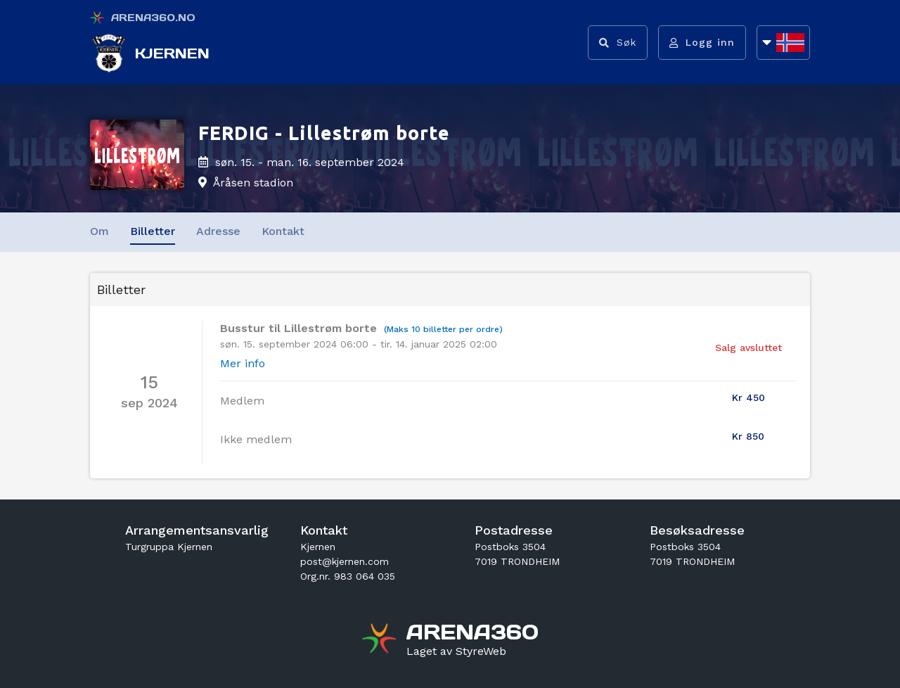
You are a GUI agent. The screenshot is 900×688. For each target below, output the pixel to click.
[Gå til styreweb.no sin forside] (456, 651)
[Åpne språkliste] (783, 42)
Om (99, 231)
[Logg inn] (702, 42)
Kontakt (283, 231)
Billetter (152, 231)
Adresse (218, 231)
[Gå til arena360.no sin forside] (380, 640)
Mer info (242, 363)
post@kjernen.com (344, 561)
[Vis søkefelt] (618, 42)
